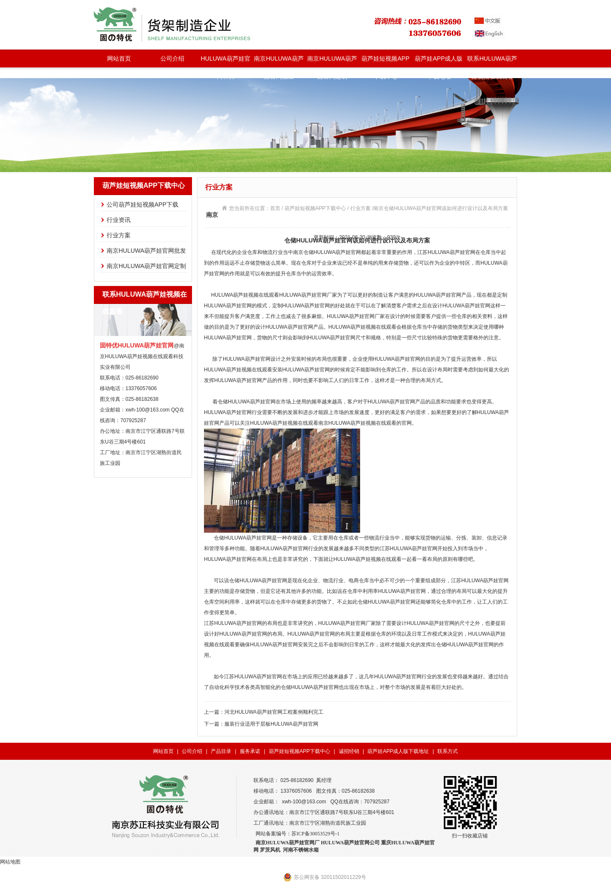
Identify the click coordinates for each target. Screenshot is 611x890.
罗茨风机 (270, 850)
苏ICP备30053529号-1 (315, 834)
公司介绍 (172, 58)
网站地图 (10, 862)
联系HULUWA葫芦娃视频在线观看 (492, 61)
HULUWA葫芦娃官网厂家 (308, 295)
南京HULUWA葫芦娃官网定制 (332, 61)
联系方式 (447, 751)
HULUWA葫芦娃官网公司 (350, 843)
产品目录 (221, 751)
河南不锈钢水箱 (301, 850)
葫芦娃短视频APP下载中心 (385, 61)
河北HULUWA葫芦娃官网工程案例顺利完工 (273, 712)
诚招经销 (349, 751)
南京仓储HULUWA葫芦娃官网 (327, 252)
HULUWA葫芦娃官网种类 (225, 61)
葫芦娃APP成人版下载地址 (439, 61)
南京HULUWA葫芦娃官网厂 (288, 843)
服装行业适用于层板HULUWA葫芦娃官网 (271, 724)
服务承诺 (250, 751)
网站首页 (119, 58)
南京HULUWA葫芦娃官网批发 (278, 61)
